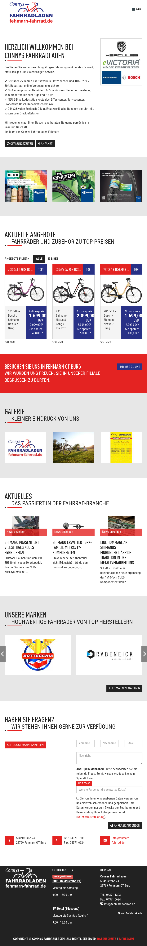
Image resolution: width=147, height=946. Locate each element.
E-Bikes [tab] (53, 259)
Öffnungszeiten (20, 144)
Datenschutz (106, 939)
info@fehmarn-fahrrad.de (119, 904)
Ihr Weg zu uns (129, 367)
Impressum (126, 939)
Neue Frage (84, 783)
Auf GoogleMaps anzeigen (25, 745)
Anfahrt (45, 144)
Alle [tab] (39, 259)
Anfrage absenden (125, 825)
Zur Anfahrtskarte (130, 913)
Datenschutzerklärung (90, 817)
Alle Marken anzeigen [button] (124, 688)
